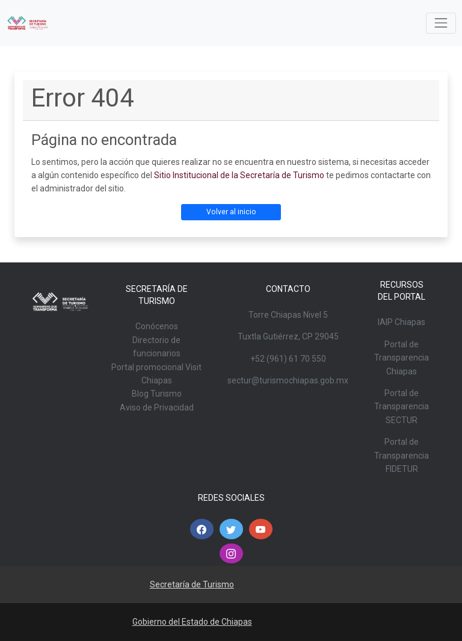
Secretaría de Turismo (192, 584)
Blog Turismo (157, 393)
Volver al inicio (231, 212)
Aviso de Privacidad (157, 407)
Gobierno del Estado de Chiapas (192, 622)
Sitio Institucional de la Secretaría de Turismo (239, 175)
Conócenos (156, 326)
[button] (202, 529)
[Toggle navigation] (440, 23)
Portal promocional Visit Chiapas (156, 373)
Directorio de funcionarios (156, 346)
